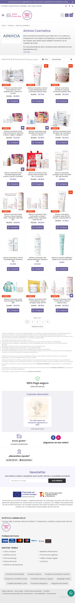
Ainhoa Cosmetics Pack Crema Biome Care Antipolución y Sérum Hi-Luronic (13, 90)
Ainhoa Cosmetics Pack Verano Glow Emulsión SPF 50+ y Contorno (37, 175)
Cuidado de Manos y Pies (17, 583)
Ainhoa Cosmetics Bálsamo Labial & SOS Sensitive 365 (62, 259)
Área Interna (51, 594)
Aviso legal (19, 591)
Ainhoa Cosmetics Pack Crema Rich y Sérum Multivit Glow (62, 301)
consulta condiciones (19, 444)
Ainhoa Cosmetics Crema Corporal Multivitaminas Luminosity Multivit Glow (37, 90)
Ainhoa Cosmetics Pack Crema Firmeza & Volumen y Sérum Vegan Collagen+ (13, 133)
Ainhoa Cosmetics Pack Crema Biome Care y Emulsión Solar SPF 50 (37, 301)
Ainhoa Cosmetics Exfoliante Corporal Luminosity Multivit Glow (62, 90)
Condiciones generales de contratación (17, 594)
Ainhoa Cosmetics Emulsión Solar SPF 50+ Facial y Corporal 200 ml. (62, 216)
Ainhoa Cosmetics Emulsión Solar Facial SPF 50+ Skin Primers (62, 175)
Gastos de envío (10, 561)
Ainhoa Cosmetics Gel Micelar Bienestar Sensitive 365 (37, 259)
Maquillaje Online (63, 579)
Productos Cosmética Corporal (57, 574)
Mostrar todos (31, 59)
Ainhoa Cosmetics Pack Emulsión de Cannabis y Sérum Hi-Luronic (62, 133)
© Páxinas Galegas (66, 597)
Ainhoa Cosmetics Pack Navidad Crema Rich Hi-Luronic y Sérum (37, 133)
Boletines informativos (49, 551)
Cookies (46, 591)
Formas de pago (10, 558)
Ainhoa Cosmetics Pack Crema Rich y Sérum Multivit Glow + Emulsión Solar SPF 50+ (37, 217)
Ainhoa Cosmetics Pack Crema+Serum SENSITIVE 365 (13, 301)
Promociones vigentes (49, 555)
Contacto (44, 561)
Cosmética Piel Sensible (15, 574)
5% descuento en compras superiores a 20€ (37, 422)
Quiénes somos (9, 555)
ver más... (27, 52)
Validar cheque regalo (49, 558)
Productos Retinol (34, 574)
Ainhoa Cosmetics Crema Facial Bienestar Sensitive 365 (13, 259)
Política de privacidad (33, 591)
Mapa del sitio (7, 591)
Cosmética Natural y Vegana (42, 579)
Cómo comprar (9, 551)
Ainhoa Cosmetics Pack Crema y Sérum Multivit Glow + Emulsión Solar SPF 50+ (13, 217)
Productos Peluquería (39, 583)
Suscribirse (57, 480)
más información (37, 429)
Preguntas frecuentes (59, 583)
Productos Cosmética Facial (16, 579)
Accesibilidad (40, 594)
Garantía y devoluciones (13, 565)
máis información (38, 386)
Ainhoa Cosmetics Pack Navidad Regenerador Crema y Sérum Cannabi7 (13, 175)
